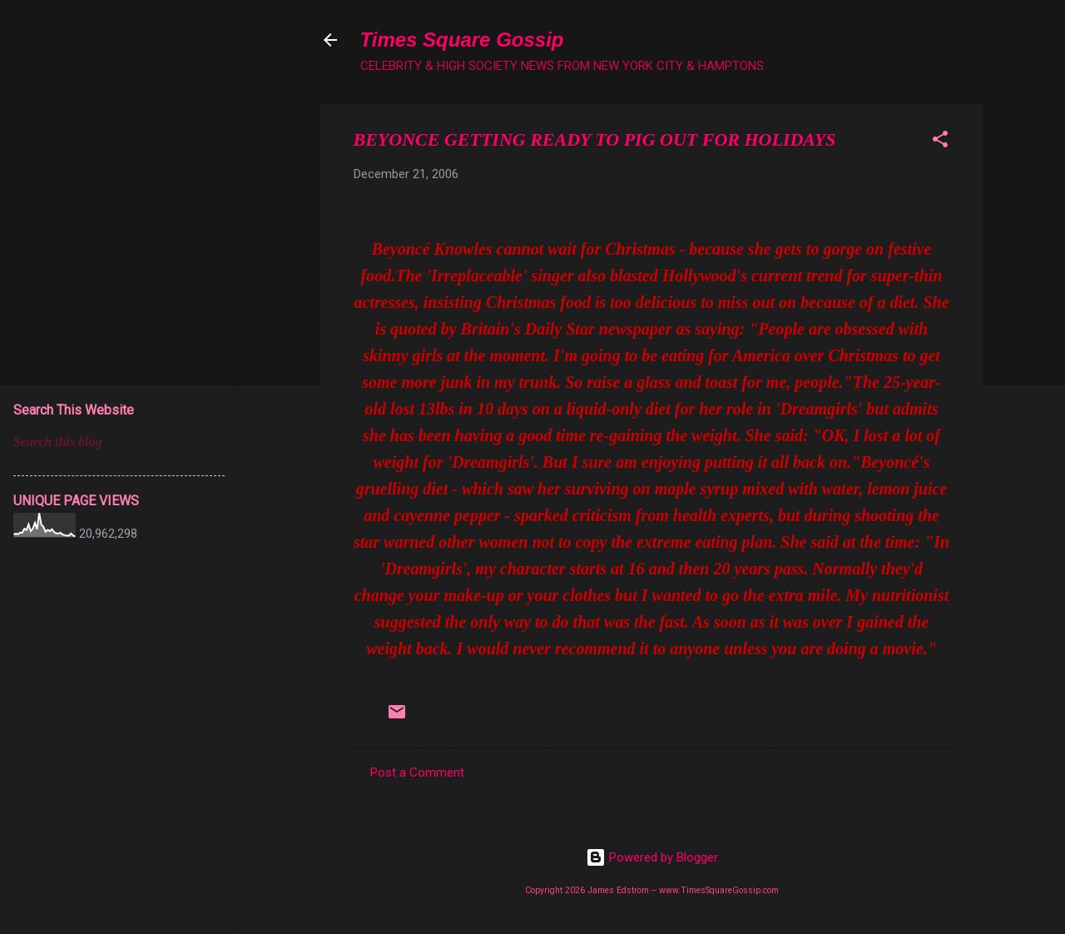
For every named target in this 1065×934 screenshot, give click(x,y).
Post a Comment (417, 772)
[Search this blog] (119, 442)
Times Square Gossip (462, 39)
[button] (940, 142)
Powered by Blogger (652, 857)
